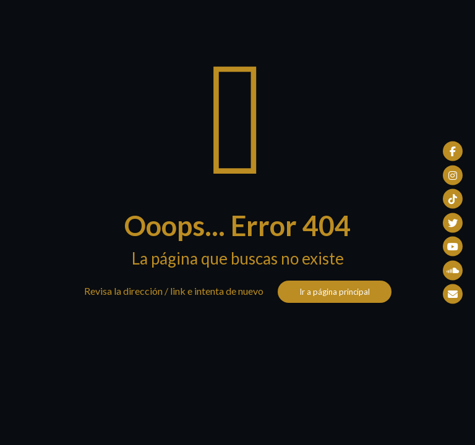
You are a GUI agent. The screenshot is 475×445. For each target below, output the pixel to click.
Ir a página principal (334, 292)
